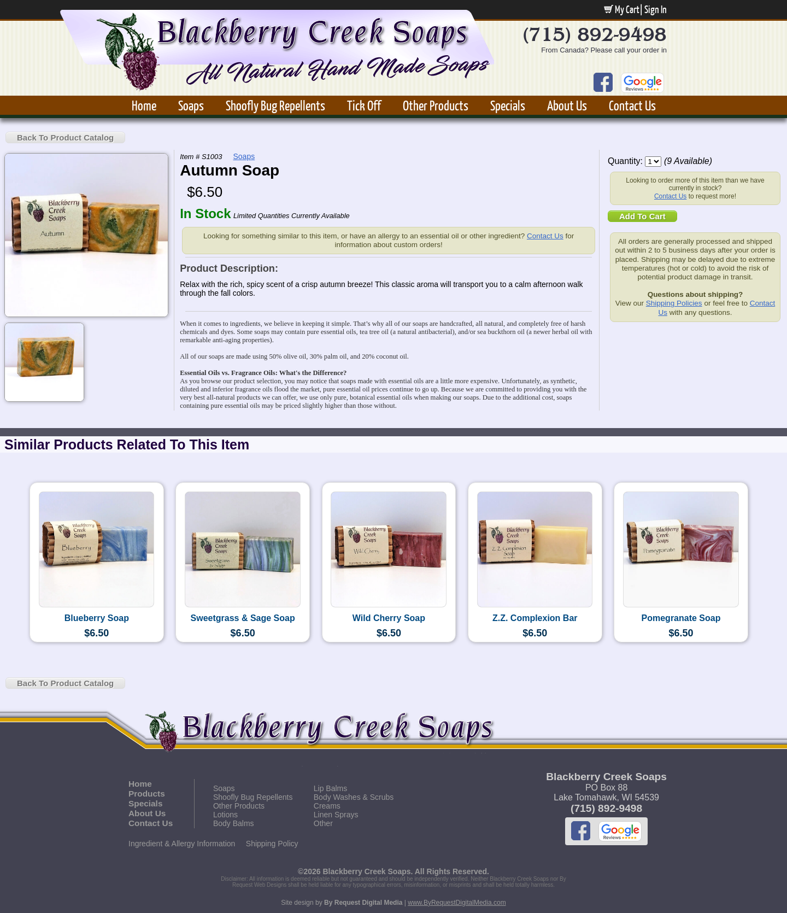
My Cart (621, 9)
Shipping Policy (272, 843)
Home (144, 105)
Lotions (225, 814)
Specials (507, 105)
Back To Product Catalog (65, 137)
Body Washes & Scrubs (354, 797)
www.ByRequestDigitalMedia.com (457, 902)
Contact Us (632, 105)
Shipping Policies (674, 303)
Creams (327, 805)
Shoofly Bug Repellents (275, 105)
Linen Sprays (336, 814)
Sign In (655, 9)
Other (323, 823)
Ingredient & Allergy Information (181, 843)
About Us (567, 105)
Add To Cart (642, 216)
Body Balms (233, 823)
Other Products (435, 105)
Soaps (191, 105)
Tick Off (364, 105)
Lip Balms (330, 788)
